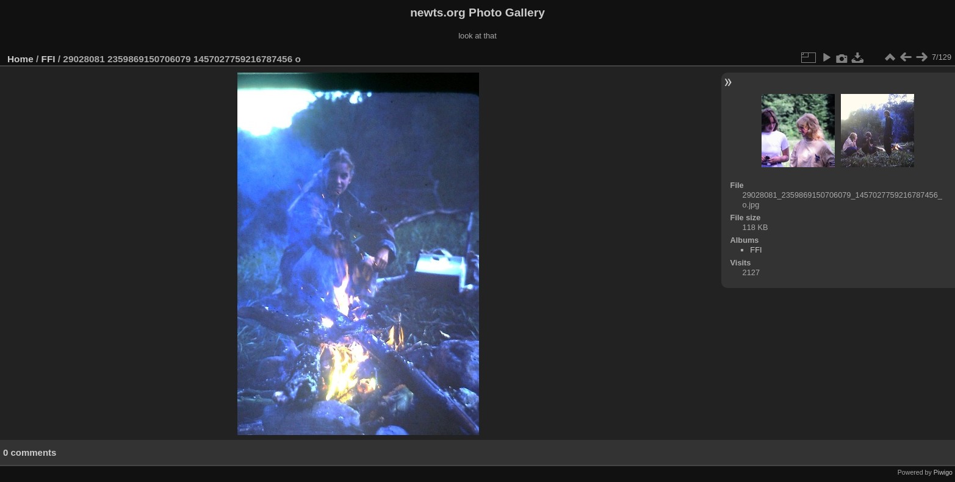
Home (20, 59)
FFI (48, 59)
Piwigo (943, 472)
